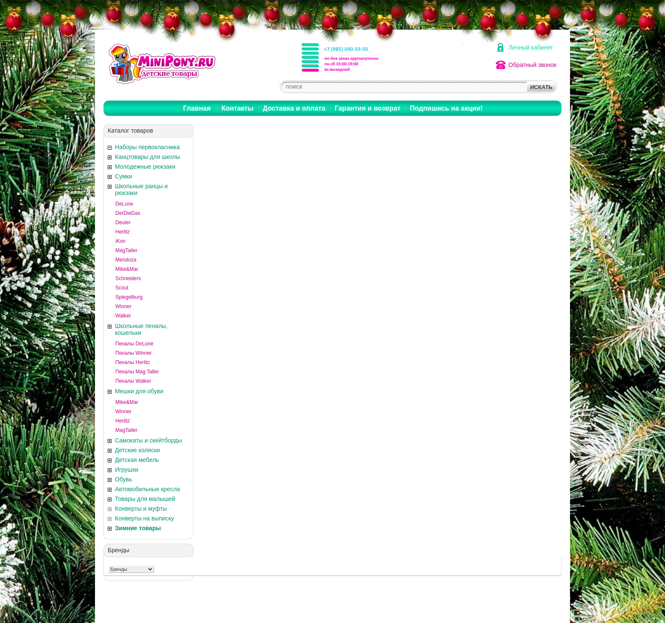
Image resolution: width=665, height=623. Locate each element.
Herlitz (122, 232)
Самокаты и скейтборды (148, 440)
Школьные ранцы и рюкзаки (141, 189)
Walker (123, 316)
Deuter (123, 222)
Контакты (237, 108)
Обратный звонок (532, 64)
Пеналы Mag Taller (137, 372)
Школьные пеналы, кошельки (141, 329)
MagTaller (126, 250)
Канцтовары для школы (147, 156)
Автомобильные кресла (147, 489)
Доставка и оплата (294, 108)
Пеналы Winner (133, 353)
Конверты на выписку (144, 518)
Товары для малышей (145, 498)
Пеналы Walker (133, 381)
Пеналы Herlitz (132, 362)
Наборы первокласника (147, 147)
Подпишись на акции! (446, 108)
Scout (122, 288)
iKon (120, 241)
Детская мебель (137, 459)
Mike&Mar (126, 269)
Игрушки (126, 469)
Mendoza (125, 260)
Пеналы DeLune (134, 344)
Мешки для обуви (139, 391)
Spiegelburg (128, 297)
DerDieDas (127, 213)
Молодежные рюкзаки (145, 166)
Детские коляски (137, 450)
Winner (123, 306)
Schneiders (128, 278)
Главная (197, 108)
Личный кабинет (531, 47)
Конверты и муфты (141, 508)
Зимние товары (138, 528)
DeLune (124, 204)
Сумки (123, 176)
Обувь (123, 479)
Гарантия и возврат (367, 108)
